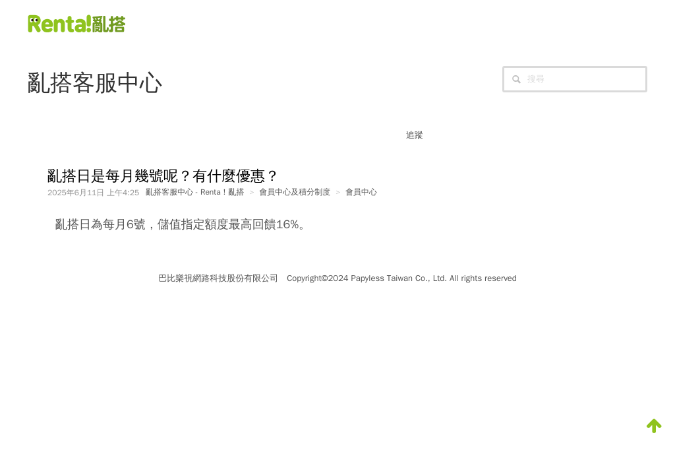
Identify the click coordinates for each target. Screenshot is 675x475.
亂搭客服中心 (95, 83)
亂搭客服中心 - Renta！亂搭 (195, 192)
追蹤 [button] (414, 135)
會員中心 (361, 192)
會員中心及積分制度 (294, 192)
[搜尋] (574, 79)
